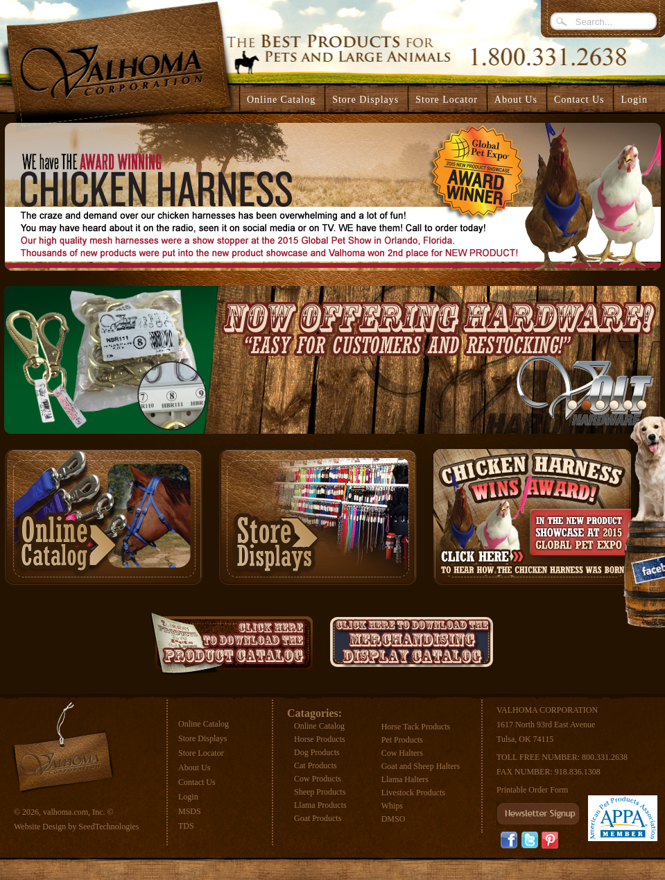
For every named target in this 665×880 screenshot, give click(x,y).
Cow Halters (402, 753)
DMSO (393, 819)
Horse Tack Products (416, 726)
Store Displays (202, 738)
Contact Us (197, 782)
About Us (194, 767)
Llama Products (320, 805)
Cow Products (317, 779)
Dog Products (317, 752)
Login (634, 99)
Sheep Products (319, 792)
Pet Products (402, 740)
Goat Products (317, 818)
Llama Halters (405, 779)
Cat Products (315, 765)
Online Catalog (203, 724)
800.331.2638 (605, 757)
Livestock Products (413, 792)
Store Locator (201, 753)
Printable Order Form (532, 790)
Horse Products (319, 739)
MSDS (189, 811)
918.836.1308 (578, 772)
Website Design (40, 826)
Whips (392, 806)
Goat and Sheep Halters (420, 766)
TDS (186, 826)
